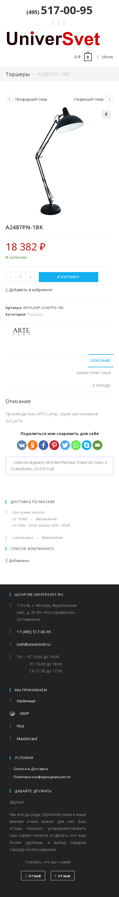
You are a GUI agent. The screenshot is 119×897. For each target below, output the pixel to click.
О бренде (101, 385)
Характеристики (94, 373)
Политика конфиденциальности (42, 777)
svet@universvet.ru (33, 644)
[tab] (59, 361)
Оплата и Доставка (31, 768)
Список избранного (32, 548)
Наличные (26, 701)
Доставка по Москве (33, 501)
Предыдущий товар (31, 99)
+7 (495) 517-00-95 (34, 632)
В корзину (68, 277)
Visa (20, 726)
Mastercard (27, 738)
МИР (24, 713)
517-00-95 (59, 9)
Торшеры (18, 74)
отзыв (33, 876)
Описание (100, 360)
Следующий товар (89, 99)
